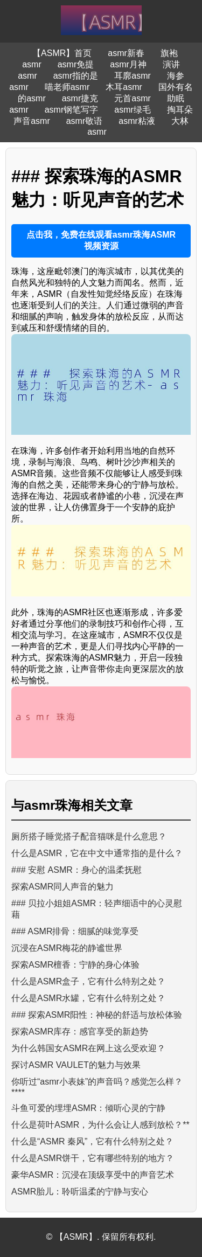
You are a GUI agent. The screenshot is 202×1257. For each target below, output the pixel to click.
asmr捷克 (80, 98)
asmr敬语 (84, 121)
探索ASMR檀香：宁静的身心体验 (75, 964)
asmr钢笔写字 (72, 109)
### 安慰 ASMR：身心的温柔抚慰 (76, 869)
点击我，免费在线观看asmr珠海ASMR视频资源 (101, 240)
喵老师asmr (67, 87)
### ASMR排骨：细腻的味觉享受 (74, 931)
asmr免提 (76, 64)
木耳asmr (124, 87)
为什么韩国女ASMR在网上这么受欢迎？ (88, 1048)
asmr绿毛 (132, 109)
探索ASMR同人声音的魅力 (62, 886)
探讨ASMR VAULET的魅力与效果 (76, 1065)
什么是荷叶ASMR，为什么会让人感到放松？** (100, 1124)
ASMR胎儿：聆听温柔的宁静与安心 (79, 1191)
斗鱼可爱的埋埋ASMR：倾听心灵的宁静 (88, 1108)
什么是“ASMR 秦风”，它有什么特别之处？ (92, 1141)
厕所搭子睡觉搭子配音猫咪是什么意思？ (88, 836)
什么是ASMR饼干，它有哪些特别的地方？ (92, 1158)
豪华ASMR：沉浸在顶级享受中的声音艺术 (92, 1174)
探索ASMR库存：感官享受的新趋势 (79, 1031)
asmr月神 (128, 64)
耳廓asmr (132, 75)
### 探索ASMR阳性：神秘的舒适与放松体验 (96, 1014)
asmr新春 (126, 53)
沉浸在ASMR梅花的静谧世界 (66, 948)
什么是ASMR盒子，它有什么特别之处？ (88, 981)
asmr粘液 (137, 121)
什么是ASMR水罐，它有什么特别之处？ (88, 998)
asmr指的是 (76, 75)
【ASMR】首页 (62, 53)
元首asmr (132, 98)
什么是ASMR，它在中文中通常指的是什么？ (97, 853)
